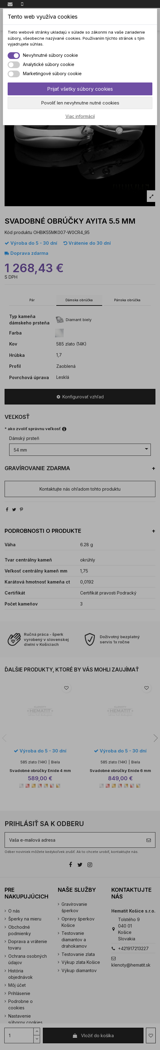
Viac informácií (80, 116)
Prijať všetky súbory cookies (80, 89)
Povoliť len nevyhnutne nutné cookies (80, 103)
